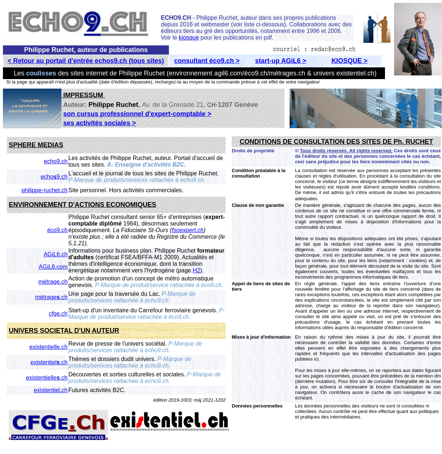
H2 (196, 270)
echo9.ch (56, 161)
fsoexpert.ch (188, 230)
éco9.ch (57, 230)
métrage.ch (53, 282)
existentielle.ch (48, 347)
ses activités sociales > (99, 123)
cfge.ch (58, 313)
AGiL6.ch (56, 254)
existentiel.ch (49, 362)
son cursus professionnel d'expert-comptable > (137, 114)
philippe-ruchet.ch (45, 190)
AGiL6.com (53, 267)
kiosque (189, 37)
